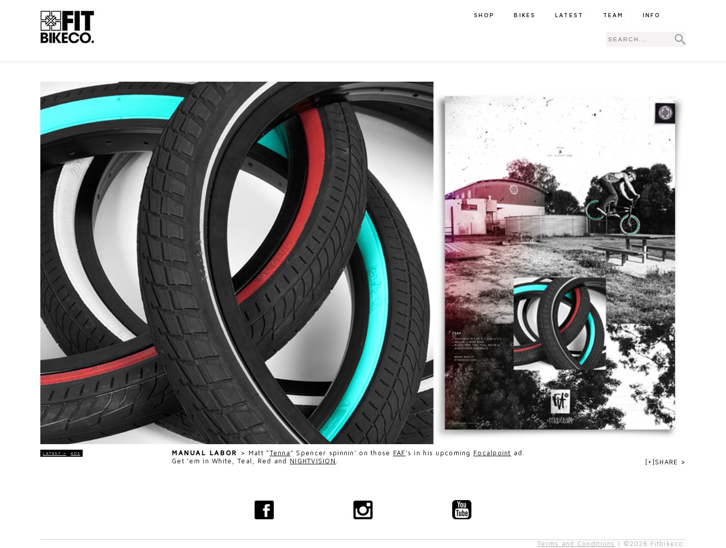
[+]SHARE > (665, 462)
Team (613, 15)
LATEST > (55, 453)
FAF (399, 453)
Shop (484, 15)
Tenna (280, 453)
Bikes (525, 15)
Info (651, 15)
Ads (75, 453)
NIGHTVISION (313, 461)
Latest (569, 15)
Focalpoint (492, 453)
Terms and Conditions (576, 543)
